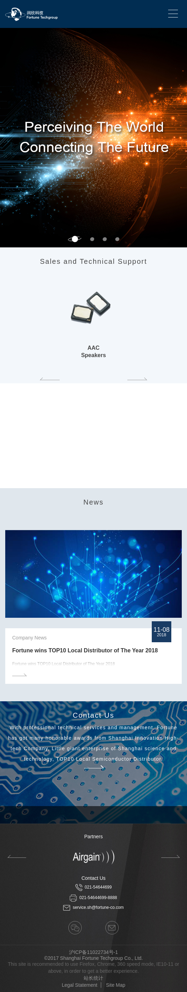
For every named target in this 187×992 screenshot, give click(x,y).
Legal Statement (79, 985)
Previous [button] (50, 378)
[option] (93, 137)
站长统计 (93, 978)
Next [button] (183, 137)
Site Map (115, 985)
